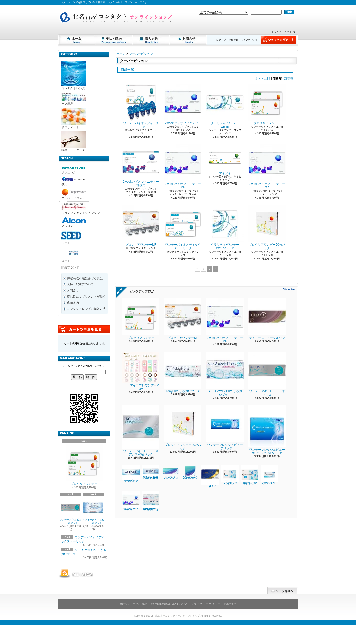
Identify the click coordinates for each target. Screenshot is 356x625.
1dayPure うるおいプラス (182, 372)
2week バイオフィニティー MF (184, 166)
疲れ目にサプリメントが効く (86, 296)
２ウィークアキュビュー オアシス (93, 510)
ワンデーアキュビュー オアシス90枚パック (140, 430)
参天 (73, 181)
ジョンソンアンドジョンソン (80, 209)
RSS (75, 574)
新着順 (288, 78)
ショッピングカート (278, 40)
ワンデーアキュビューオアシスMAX (131, 474)
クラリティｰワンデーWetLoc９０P (225, 227)
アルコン (73, 222)
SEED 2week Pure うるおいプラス (225, 374)
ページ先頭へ (282, 590)
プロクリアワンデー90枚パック (267, 227)
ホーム (76, 40)
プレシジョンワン (170, 472)
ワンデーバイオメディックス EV (140, 106)
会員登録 (233, 39)
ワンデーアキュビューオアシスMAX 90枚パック (150, 472)
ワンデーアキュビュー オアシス (70, 510)
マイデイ (225, 159)
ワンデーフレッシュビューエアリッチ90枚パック (267, 430)
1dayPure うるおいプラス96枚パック (150, 501)
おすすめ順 (262, 78)
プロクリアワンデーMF (140, 225)
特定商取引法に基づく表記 (85, 278)
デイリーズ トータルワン (267, 319)
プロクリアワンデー (84, 465)
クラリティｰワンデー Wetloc (225, 106)
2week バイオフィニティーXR (267, 166)
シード (71, 237)
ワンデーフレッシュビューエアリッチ (225, 427)
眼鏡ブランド (70, 267)
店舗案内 (73, 302)
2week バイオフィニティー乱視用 (140, 165)
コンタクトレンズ (73, 75)
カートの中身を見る (84, 329)
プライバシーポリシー (205, 604)
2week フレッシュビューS (269, 475)
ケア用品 (73, 99)
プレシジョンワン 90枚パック (193, 472)
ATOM (87, 574)
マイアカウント (249, 39)
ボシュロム (73, 170)
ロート (73, 255)
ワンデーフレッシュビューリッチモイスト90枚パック (249, 475)
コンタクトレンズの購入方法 (86, 309)
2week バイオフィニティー (182, 104)
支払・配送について (114, 40)
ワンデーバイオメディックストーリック (182, 227)
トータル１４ (210, 476)
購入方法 (151, 40)
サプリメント (73, 118)
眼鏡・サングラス (73, 141)
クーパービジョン (73, 194)
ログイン (221, 39)
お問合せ (188, 40)
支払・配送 (140, 604)
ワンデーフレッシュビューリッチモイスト (230, 475)
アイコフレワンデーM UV (140, 371)
